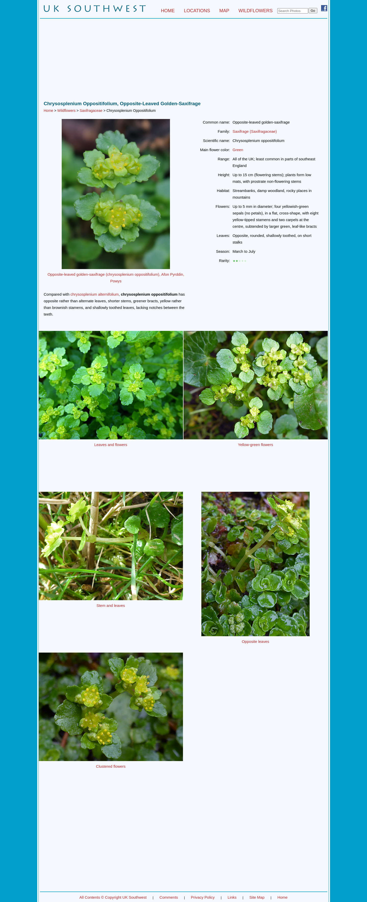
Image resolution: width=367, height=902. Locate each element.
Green (238, 150)
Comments (169, 897)
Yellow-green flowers (255, 444)
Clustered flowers (111, 766)
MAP (224, 10)
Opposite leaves (255, 641)
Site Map (257, 897)
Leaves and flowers (110, 444)
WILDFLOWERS (256, 10)
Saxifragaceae (91, 111)
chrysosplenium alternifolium (95, 294)
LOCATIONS (197, 10)
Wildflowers (66, 111)
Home (48, 111)
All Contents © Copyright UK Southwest (113, 897)
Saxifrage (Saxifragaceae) (255, 131)
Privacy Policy (203, 897)
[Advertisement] (184, 61)
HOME (168, 10)
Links (232, 897)
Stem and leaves (111, 605)
